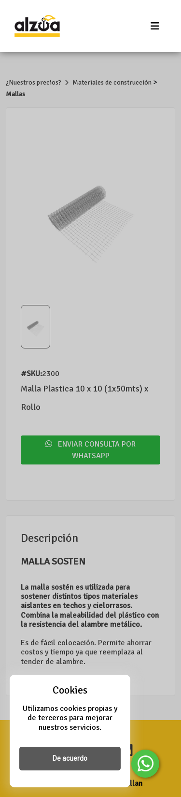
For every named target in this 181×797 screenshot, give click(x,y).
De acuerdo (70, 758)
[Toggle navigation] (155, 26)
